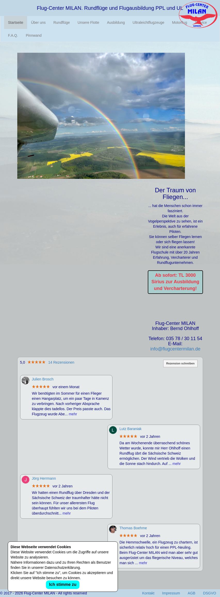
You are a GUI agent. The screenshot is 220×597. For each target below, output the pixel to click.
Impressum (171, 593)
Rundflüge (61, 22)
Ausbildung (116, 22)
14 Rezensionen (61, 362)
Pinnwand (34, 35)
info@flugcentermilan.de (175, 348)
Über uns (38, 22)
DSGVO (209, 593)
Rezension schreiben (180, 363)
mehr (73, 414)
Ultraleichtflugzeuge (148, 22)
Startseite (15, 22)
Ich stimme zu (62, 584)
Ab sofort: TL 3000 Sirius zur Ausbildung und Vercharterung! (175, 282)
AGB (191, 593)
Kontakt (148, 593)
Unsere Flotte (88, 22)
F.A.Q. (13, 35)
